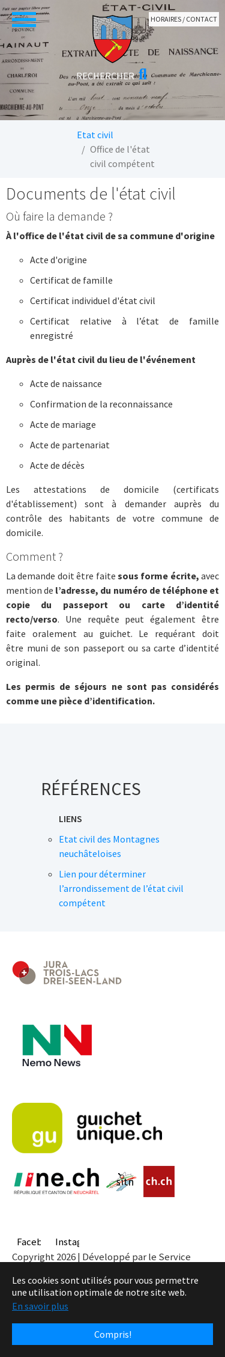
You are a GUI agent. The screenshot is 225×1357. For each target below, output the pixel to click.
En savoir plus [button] (40, 1306)
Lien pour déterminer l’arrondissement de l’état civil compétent (121, 888)
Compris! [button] (112, 1334)
